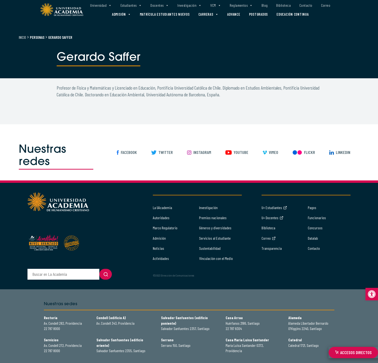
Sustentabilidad (210, 248)
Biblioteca (283, 5)
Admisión (121, 14)
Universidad (101, 5)
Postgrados (258, 14)
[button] (371, 294)
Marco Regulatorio (165, 227)
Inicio (22, 37)
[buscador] (63, 274)
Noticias (158, 248)
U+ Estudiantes (274, 207)
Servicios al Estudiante (215, 238)
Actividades (161, 258)
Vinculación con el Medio (216, 258)
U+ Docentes (273, 217)
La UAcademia (162, 207)
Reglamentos (241, 5)
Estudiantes (131, 5)
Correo (326, 5)
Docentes (159, 5)
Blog (265, 5)
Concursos (315, 227)
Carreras (208, 14)
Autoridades (161, 217)
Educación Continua (293, 14)
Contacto (305, 5)
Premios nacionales (213, 217)
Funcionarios (317, 217)
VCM (215, 5)
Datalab (313, 238)
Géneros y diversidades (215, 227)
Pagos (312, 207)
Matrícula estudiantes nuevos (165, 14)
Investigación (189, 5)
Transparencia (272, 248)
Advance (233, 14)
